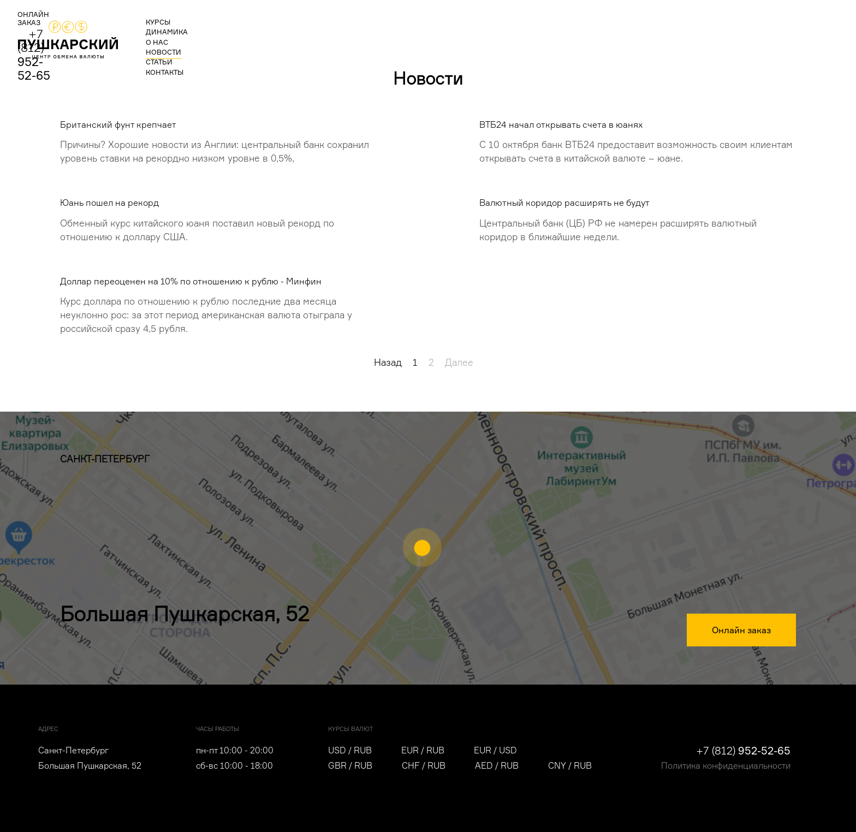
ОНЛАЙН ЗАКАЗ (668, 37)
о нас (281, 36)
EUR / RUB (422, 750)
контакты (429, 36)
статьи (378, 36)
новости (329, 36)
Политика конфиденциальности (725, 765)
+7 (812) (762, 35)
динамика (231, 36)
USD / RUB (350, 750)
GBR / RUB (350, 765)
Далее (459, 362)
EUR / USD (495, 750)
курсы (179, 36)
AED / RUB (497, 765)
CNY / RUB (570, 765)
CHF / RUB (423, 765)
